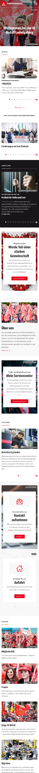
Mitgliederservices (19, 401)
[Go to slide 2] (12, 99)
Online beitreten (19, 278)
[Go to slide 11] (31, 154)
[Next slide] (36, 99)
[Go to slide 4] (17, 99)
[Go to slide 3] (14, 99)
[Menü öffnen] (36, 4)
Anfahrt (19, 596)
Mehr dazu (19, 107)
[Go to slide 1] (9, 99)
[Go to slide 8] (27, 99)
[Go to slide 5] (19, 99)
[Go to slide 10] (28, 154)
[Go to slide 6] (22, 99)
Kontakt (19, 536)
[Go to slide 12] (33, 154)
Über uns (5, 350)
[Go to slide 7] (24, 99)
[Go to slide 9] (29, 99)
